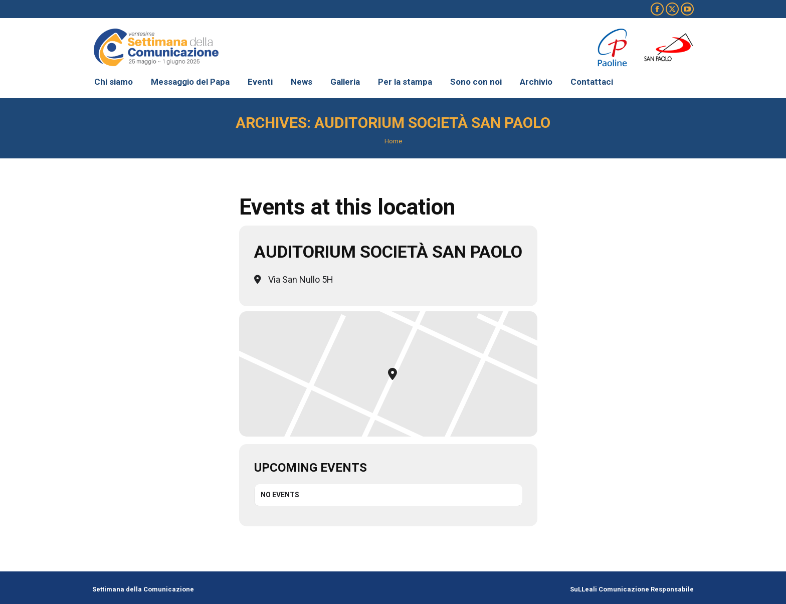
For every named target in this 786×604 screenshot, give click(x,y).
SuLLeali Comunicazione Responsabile (632, 589)
